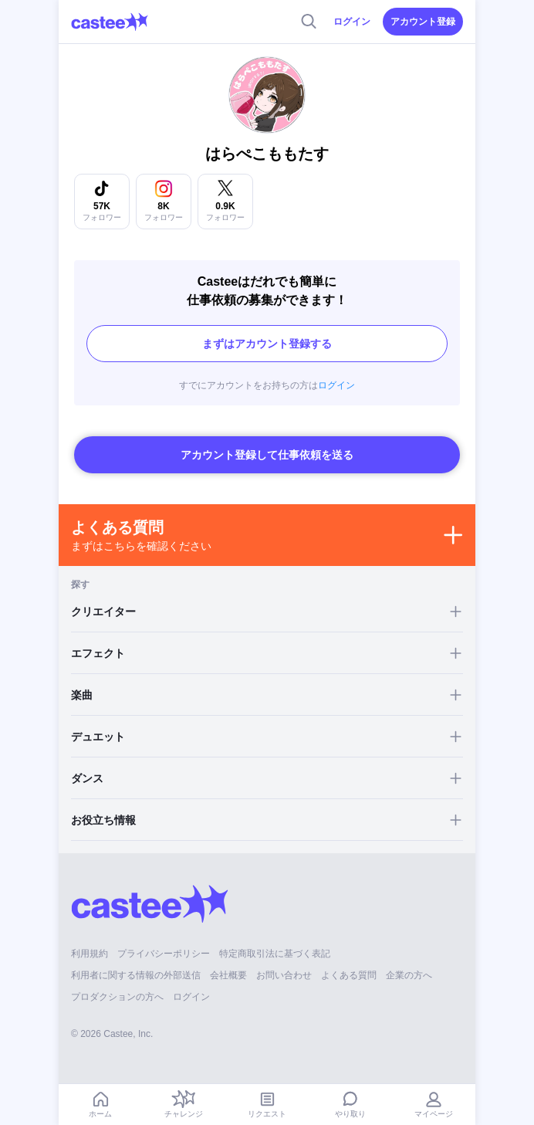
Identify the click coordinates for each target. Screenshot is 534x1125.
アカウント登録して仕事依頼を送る (267, 455)
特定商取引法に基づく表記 (274, 953)
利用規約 (89, 953)
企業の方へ (409, 975)
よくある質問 (349, 975)
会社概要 (228, 975)
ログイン (351, 21)
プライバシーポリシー (163, 953)
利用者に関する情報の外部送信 (136, 975)
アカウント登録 (422, 21)
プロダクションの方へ (117, 996)
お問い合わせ (284, 975)
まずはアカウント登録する (267, 343)
